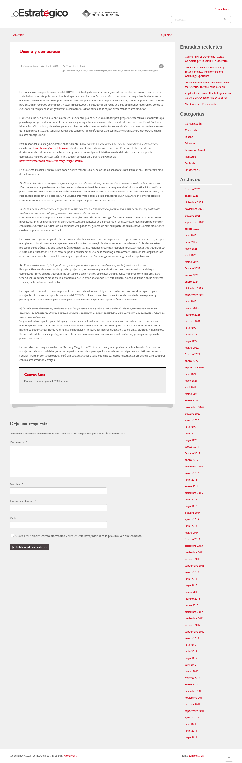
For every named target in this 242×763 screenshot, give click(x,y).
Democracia (72, 70)
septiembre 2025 (194, 222)
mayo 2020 (191, 440)
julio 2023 (190, 301)
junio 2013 (191, 578)
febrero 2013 (192, 598)
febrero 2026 (192, 189)
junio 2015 (191, 499)
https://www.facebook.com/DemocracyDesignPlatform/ (51, 161)
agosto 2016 (192, 473)
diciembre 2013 (194, 545)
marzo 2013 (192, 592)
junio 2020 (191, 433)
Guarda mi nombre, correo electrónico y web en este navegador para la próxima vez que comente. (78, 536)
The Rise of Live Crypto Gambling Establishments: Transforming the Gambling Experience (204, 72)
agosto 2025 (192, 228)
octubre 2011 (192, 704)
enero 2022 (191, 361)
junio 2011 (191, 730)
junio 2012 (191, 651)
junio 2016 (191, 479)
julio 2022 (190, 327)
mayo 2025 (191, 248)
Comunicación (193, 123)
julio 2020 (190, 427)
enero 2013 (191, 605)
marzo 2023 (192, 308)
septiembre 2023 (194, 294)
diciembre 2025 (194, 202)
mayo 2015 (191, 506)
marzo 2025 (192, 261)
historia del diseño (131, 70)
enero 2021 (191, 400)
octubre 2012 (192, 625)
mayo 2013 (191, 585)
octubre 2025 (192, 215)
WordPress (70, 755)
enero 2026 (191, 195)
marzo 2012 (192, 671)
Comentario (18, 442)
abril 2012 (190, 664)
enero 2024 (191, 281)
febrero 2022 (192, 354)
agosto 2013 (192, 572)
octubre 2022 (192, 321)
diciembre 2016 (194, 466)
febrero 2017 (192, 453)
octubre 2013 (192, 559)
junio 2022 (191, 334)
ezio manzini (114, 70)
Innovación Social (195, 150)
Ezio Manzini (40, 148)
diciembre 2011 (194, 691)
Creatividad (72, 66)
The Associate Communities (201, 104)
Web (13, 518)
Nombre (16, 484)
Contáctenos (222, 9)
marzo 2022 (192, 347)
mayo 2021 (191, 380)
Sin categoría (192, 169)
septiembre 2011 (194, 711)
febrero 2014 (192, 539)
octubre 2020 (192, 413)
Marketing (190, 156)
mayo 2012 (191, 658)
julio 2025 (190, 235)
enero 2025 (191, 275)
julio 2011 (190, 724)
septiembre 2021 (194, 367)
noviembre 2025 (194, 209)
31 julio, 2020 (51, 66)
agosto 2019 (192, 446)
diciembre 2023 (194, 288)
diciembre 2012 (194, 611)
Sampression (196, 755)
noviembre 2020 (194, 407)
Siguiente (168, 35)
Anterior (17, 35)
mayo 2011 (191, 737)
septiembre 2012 (194, 631)
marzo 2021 (192, 394)
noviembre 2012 (194, 618)
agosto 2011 (192, 717)
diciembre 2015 (194, 493)
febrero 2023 (192, 314)
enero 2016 (191, 486)
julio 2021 (190, 374)
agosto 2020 (192, 420)
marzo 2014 (192, 532)
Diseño (82, 66)
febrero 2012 (192, 678)
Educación (190, 143)
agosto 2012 (192, 638)
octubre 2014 (192, 512)
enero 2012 (191, 684)
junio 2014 (191, 526)
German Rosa (30, 66)
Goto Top (229, 758)
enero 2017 (191, 460)
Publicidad (190, 163)
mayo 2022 (191, 341)
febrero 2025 (192, 268)
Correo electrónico (23, 501)
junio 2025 (191, 242)
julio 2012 (190, 644)
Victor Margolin (150, 70)
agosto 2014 (192, 519)
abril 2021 (190, 387)
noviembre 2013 (194, 552)
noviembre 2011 (194, 697)
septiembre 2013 (194, 565)
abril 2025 (190, 255)
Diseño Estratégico (97, 70)
